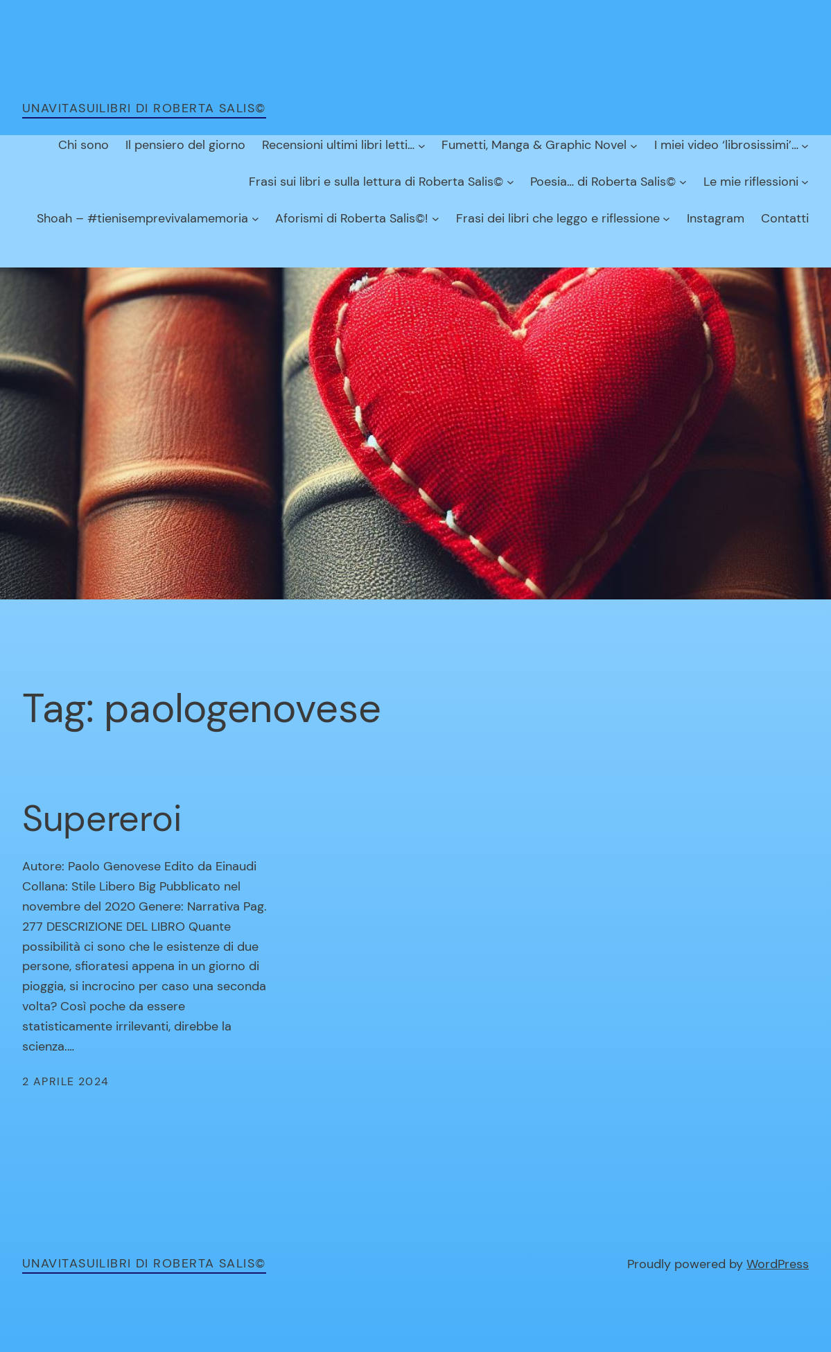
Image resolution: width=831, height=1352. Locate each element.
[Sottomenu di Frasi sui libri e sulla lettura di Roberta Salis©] (510, 182)
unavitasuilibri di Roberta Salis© (144, 108)
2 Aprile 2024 (66, 1081)
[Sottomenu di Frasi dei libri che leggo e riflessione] (666, 218)
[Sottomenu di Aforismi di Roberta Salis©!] (435, 218)
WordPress (777, 1264)
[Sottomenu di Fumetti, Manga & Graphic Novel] (634, 145)
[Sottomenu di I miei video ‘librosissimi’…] (805, 145)
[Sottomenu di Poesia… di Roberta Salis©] (683, 182)
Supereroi (101, 818)
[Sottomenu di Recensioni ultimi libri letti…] (422, 145)
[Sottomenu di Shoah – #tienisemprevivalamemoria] (255, 218)
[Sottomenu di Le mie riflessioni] (805, 182)
